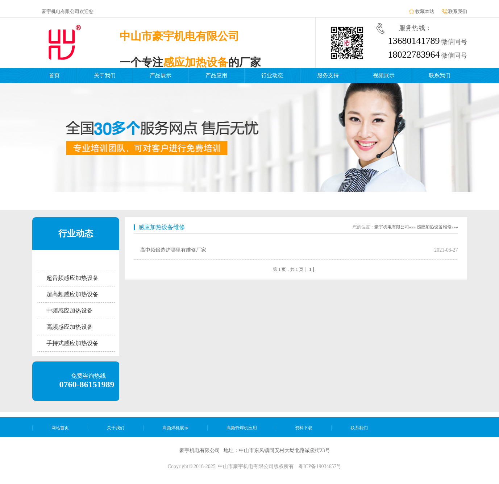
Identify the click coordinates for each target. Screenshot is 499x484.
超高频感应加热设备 (72, 294)
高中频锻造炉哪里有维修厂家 (173, 250)
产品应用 (216, 75)
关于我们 (105, 75)
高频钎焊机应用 (241, 427)
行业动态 (272, 75)
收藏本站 (424, 11)
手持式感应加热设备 (72, 343)
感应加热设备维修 (161, 227)
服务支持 (328, 75)
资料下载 (303, 427)
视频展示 (384, 75)
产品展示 (160, 75)
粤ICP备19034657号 (320, 466)
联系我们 (457, 11)
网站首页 (60, 427)
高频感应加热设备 (69, 327)
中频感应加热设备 (69, 310)
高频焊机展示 (175, 427)
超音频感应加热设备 (72, 278)
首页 (54, 75)
